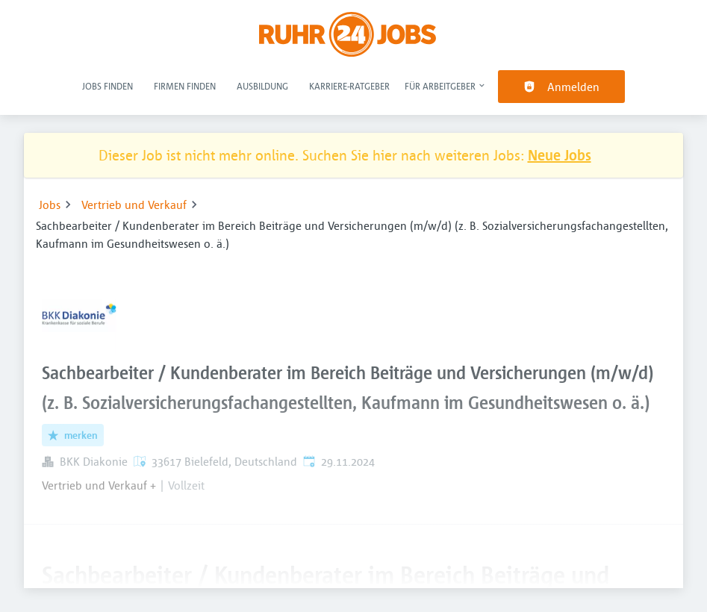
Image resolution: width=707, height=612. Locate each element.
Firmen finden (185, 86)
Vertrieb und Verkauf (134, 204)
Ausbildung (262, 86)
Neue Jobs (559, 155)
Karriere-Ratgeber (349, 86)
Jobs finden (107, 86)
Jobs (49, 204)
